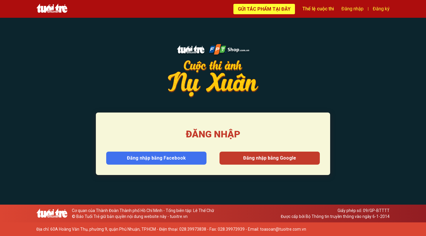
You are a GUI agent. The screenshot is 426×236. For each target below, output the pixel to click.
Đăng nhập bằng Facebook (156, 158)
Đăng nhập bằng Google (269, 158)
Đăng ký (381, 9)
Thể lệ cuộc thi (318, 9)
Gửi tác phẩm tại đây (264, 9)
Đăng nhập (352, 9)
